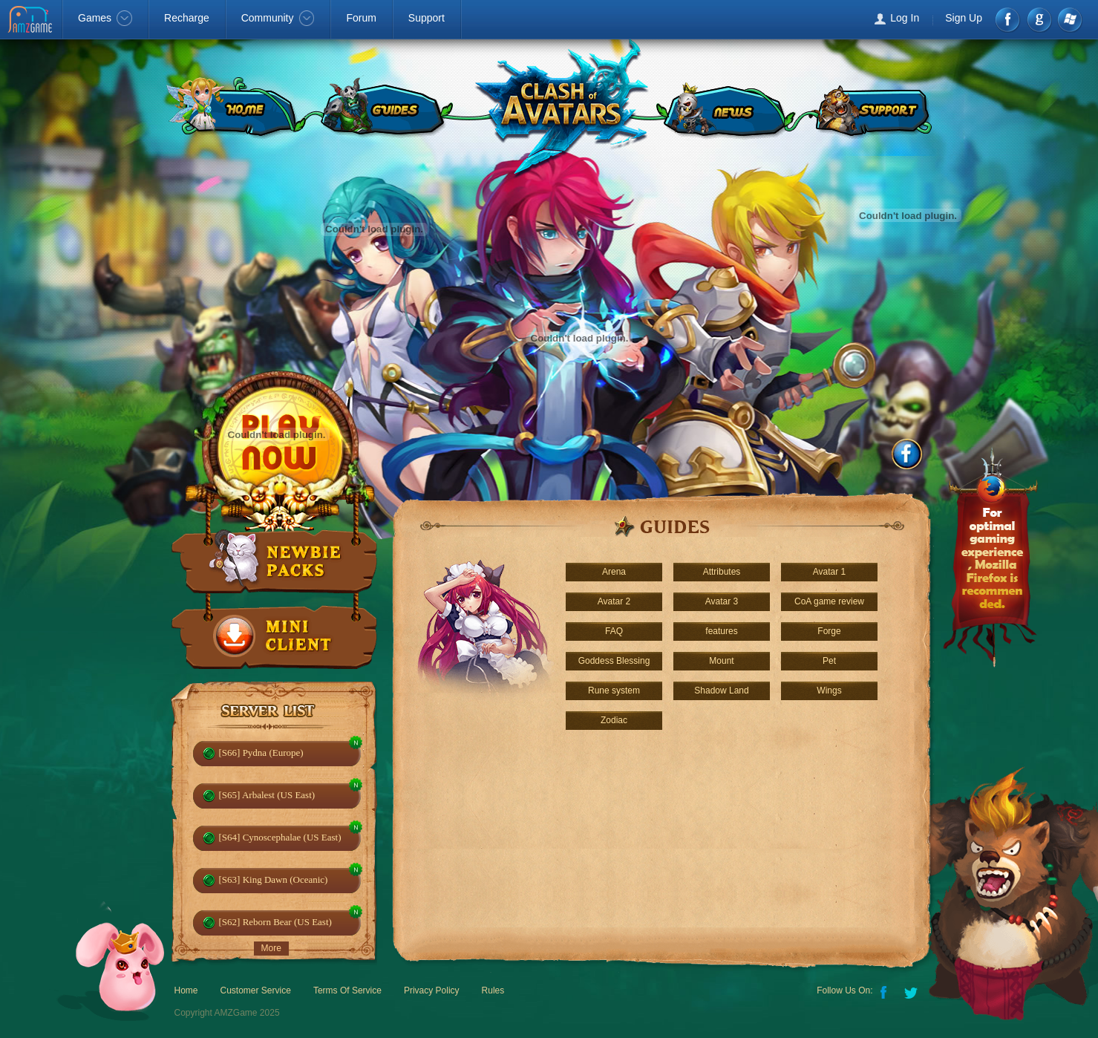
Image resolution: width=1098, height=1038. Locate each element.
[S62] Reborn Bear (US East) (275, 921)
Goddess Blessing (614, 661)
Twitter (912, 991)
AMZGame (31, 21)
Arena (614, 572)
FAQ (614, 631)
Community (278, 17)
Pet (829, 661)
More (271, 948)
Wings (829, 690)
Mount (721, 661)
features (721, 631)
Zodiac (614, 720)
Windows (1069, 20)
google (1039, 20)
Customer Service (255, 990)
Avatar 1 (829, 572)
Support (426, 18)
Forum (361, 18)
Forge (828, 631)
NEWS (724, 107)
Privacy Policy (432, 990)
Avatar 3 (721, 601)
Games (105, 17)
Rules (493, 990)
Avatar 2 (614, 601)
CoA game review (829, 601)
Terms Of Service (347, 990)
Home (186, 990)
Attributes (722, 572)
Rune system (614, 690)
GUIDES (384, 107)
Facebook (1009, 20)
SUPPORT (871, 107)
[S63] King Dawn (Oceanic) (273, 879)
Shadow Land (721, 690)
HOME (232, 107)
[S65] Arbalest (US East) (267, 794)
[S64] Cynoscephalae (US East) (280, 837)
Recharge (186, 18)
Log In (904, 18)
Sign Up (963, 18)
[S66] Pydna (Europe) (261, 752)
